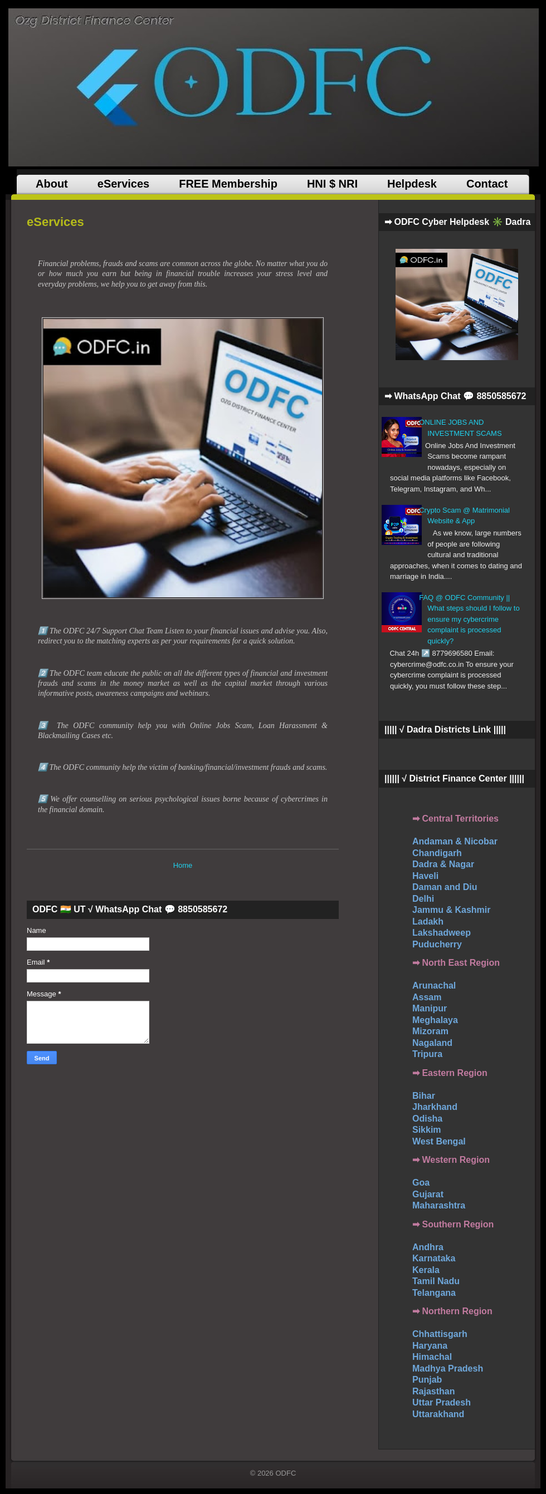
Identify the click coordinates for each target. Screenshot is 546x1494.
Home (183, 865)
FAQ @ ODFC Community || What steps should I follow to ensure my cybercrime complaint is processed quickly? (469, 619)
